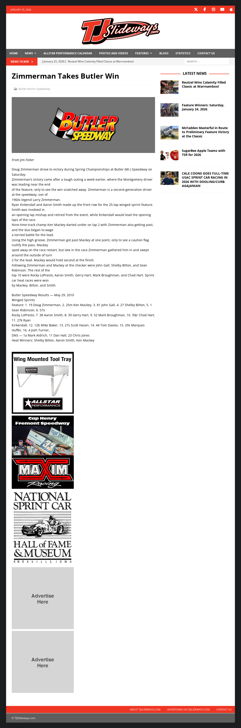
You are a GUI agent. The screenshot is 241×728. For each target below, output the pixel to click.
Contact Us (206, 53)
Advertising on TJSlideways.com (188, 709)
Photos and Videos (113, 53)
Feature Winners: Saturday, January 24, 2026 (203, 107)
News (29, 53)
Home (13, 53)
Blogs (164, 53)
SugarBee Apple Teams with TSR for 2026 (203, 152)
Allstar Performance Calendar (68, 53)
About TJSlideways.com (145, 709)
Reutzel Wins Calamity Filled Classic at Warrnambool (204, 84)
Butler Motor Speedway (34, 89)
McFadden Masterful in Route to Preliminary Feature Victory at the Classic (205, 132)
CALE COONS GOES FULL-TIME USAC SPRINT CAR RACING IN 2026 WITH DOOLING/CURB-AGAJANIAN (205, 179)
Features (142, 53)
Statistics (183, 53)
